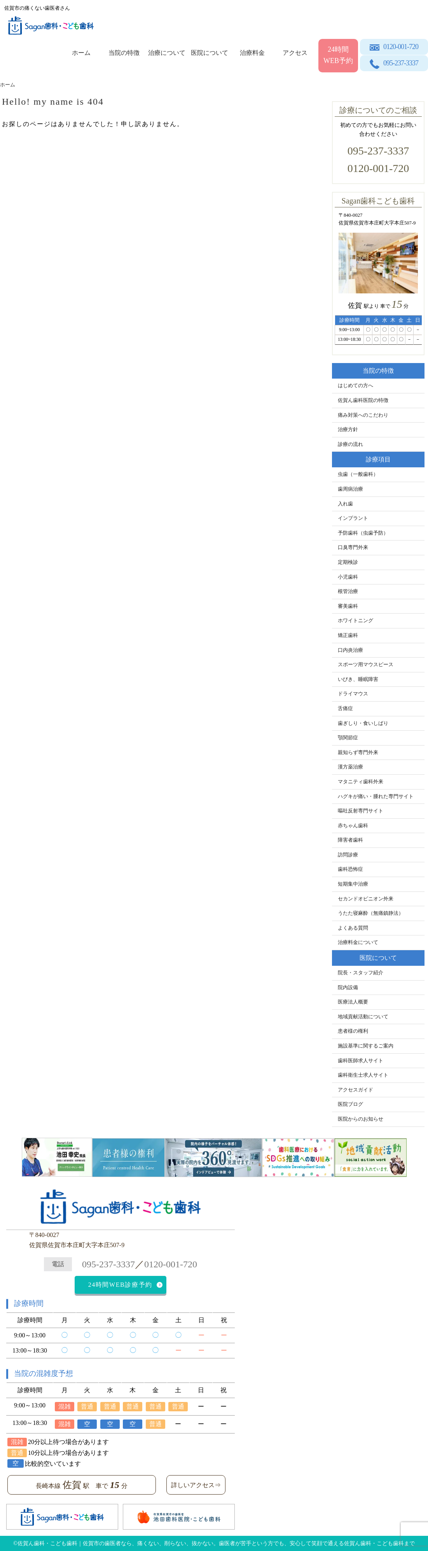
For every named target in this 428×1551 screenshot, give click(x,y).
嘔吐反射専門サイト (360, 811)
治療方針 (348, 429)
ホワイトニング (355, 620)
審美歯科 (348, 606)
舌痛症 (345, 708)
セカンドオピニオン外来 (365, 899)
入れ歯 (345, 504)
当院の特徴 (124, 52)
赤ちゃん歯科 (353, 825)
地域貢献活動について (363, 1016)
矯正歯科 (348, 635)
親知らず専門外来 (358, 752)
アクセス (295, 52)
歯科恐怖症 (350, 869)
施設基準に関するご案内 (365, 1046)
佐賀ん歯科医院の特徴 (363, 400)
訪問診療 (348, 855)
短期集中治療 (353, 884)
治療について (166, 52)
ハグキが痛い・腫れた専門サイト (376, 796)
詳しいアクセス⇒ (196, 1485)
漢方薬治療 (350, 767)
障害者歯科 (350, 840)
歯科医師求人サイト (360, 1060)
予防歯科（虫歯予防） (363, 533)
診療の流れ (350, 444)
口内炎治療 (350, 650)
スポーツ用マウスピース (365, 664)
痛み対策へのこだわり (363, 415)
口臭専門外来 (353, 547)
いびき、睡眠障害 (358, 679)
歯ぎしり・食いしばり (363, 723)
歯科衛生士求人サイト (363, 1075)
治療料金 (252, 52)
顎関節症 (348, 737)
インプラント (353, 518)
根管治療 (348, 591)
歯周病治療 (350, 489)
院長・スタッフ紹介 (360, 973)
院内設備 (348, 987)
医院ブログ (350, 1104)
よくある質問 (353, 928)
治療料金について (358, 942)
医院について (209, 52)
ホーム (81, 52)
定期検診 (348, 562)
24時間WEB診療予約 (120, 1284)
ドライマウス (353, 694)
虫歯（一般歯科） (358, 474)
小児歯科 (348, 577)
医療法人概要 (353, 1002)
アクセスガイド (355, 1090)
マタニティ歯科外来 (360, 781)
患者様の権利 (353, 1031)
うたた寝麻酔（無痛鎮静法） (371, 913)
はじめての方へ (355, 385)
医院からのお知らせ (360, 1119)
